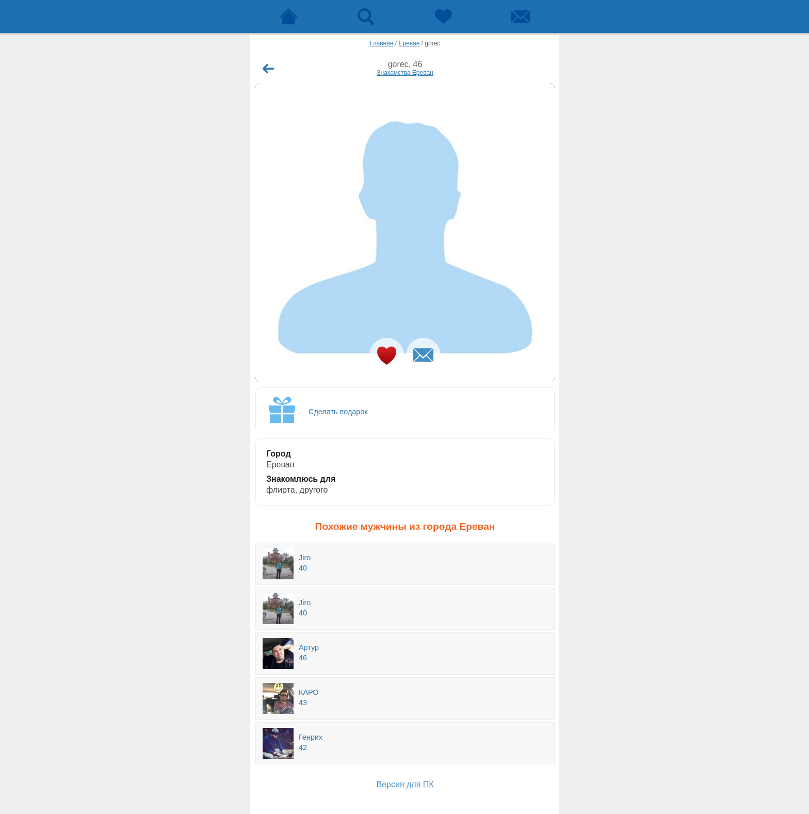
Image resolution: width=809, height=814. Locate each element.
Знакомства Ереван (405, 72)
